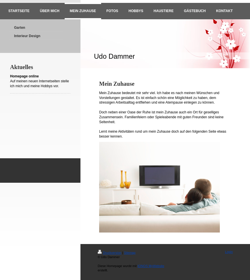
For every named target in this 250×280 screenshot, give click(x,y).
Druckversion (109, 252)
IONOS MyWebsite (151, 266)
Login (229, 252)
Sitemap (129, 252)
